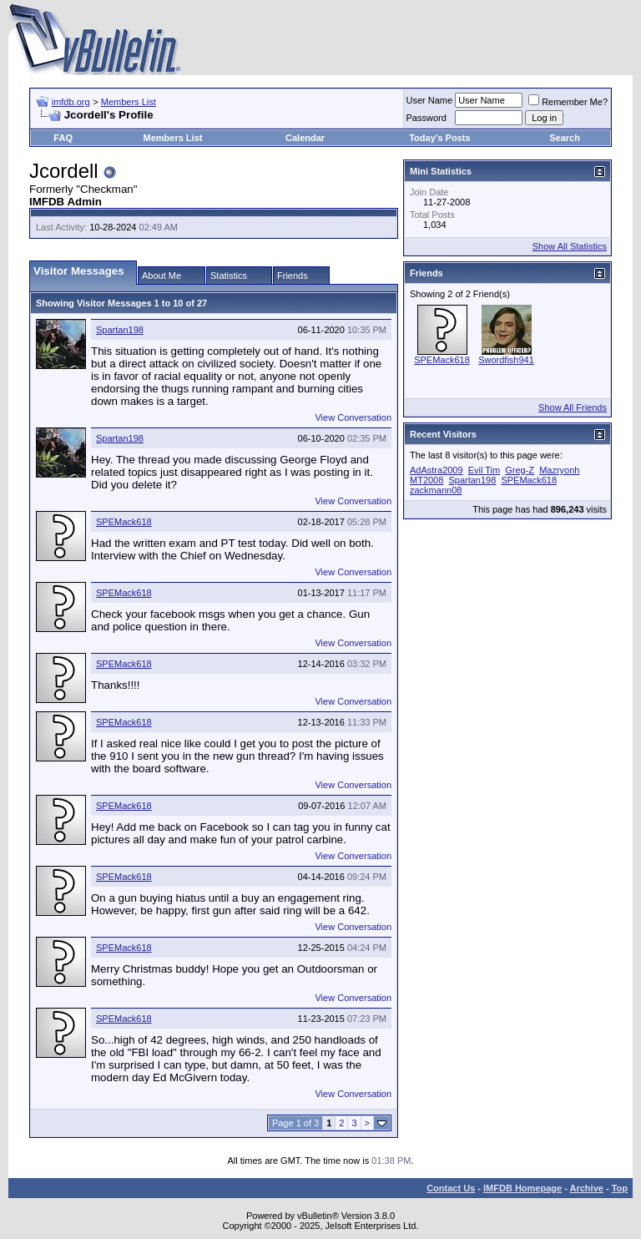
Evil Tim (484, 470)
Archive (586, 1188)
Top (620, 1188)
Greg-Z (519, 470)
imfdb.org (71, 102)
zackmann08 (436, 490)
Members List (128, 102)
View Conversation (353, 417)
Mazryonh (559, 470)
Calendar (305, 138)
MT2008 (426, 480)
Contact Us (450, 1188)
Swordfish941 (506, 360)
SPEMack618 (124, 522)
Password (426, 118)
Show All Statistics (569, 246)
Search (564, 138)
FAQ (63, 138)
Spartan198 (120, 330)
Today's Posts (439, 138)
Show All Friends (572, 407)
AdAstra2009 (436, 470)
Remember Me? (568, 102)
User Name (429, 100)
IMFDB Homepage (522, 1188)
